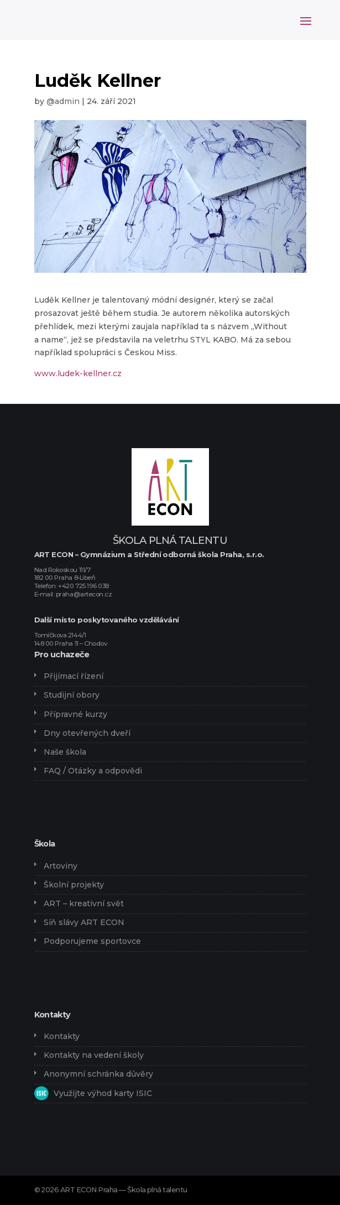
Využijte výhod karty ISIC (103, 1093)
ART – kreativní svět (84, 903)
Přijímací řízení (73, 676)
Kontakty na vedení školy (94, 1055)
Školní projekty (74, 885)
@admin (63, 101)
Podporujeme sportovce (92, 941)
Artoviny (60, 866)
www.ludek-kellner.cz (78, 373)
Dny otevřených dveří (87, 733)
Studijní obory (72, 695)
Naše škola (65, 752)
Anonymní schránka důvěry (98, 1074)
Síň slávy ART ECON (84, 922)
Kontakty (62, 1036)
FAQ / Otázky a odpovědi (93, 771)
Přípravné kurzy (75, 714)
